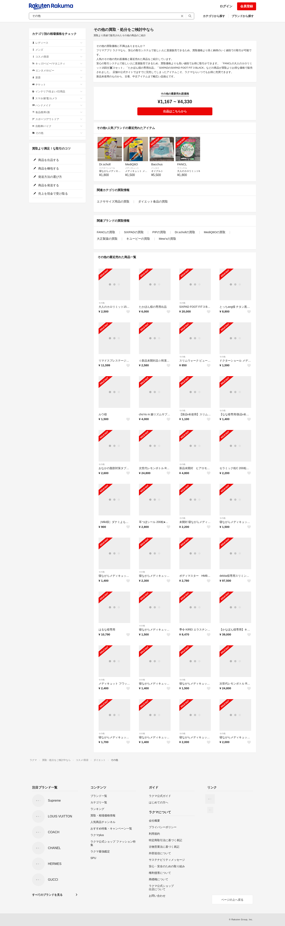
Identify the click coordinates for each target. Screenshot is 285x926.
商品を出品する (46, 160)
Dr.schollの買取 (185, 232)
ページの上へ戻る (232, 899)
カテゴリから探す (214, 16)
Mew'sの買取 (167, 238)
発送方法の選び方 (47, 176)
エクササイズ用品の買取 (113, 201)
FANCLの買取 (106, 232)
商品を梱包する (46, 168)
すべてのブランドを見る (47, 894)
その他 (101, 303)
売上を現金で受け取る (50, 193)
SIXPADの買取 (134, 232)
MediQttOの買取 (214, 232)
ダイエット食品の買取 (153, 201)
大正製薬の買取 (107, 238)
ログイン (226, 6)
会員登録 (246, 6)
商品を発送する (46, 185)
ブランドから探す (243, 16)
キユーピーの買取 (138, 238)
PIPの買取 (159, 232)
